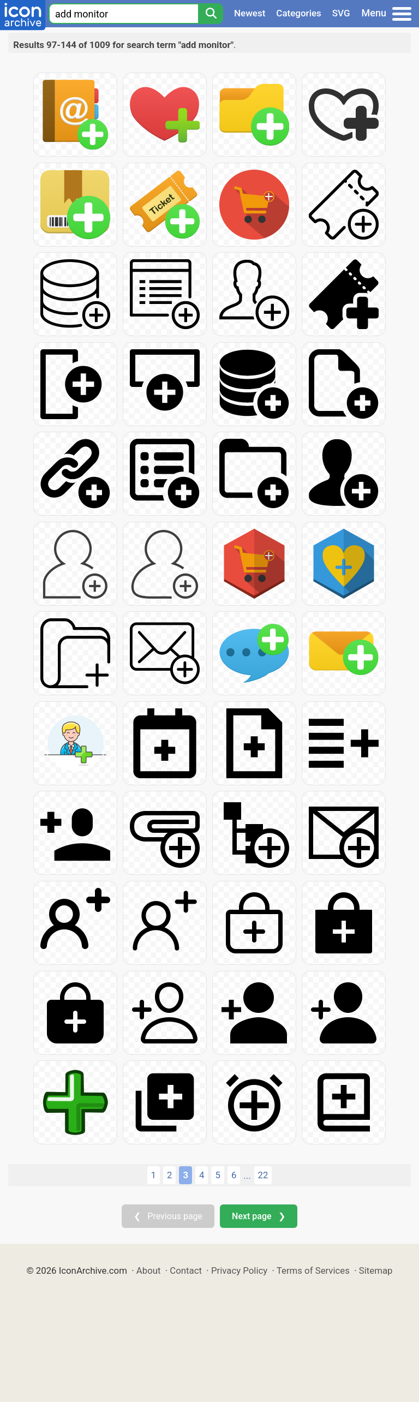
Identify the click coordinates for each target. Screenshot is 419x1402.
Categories (298, 13)
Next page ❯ (258, 1216)
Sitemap (376, 1270)
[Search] (210, 13)
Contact (186, 1270)
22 (263, 1175)
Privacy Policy (239, 1270)
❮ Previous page (168, 1216)
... (246, 1175)
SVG (341, 13)
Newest (249, 13)
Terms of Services (313, 1270)
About (148, 1270)
